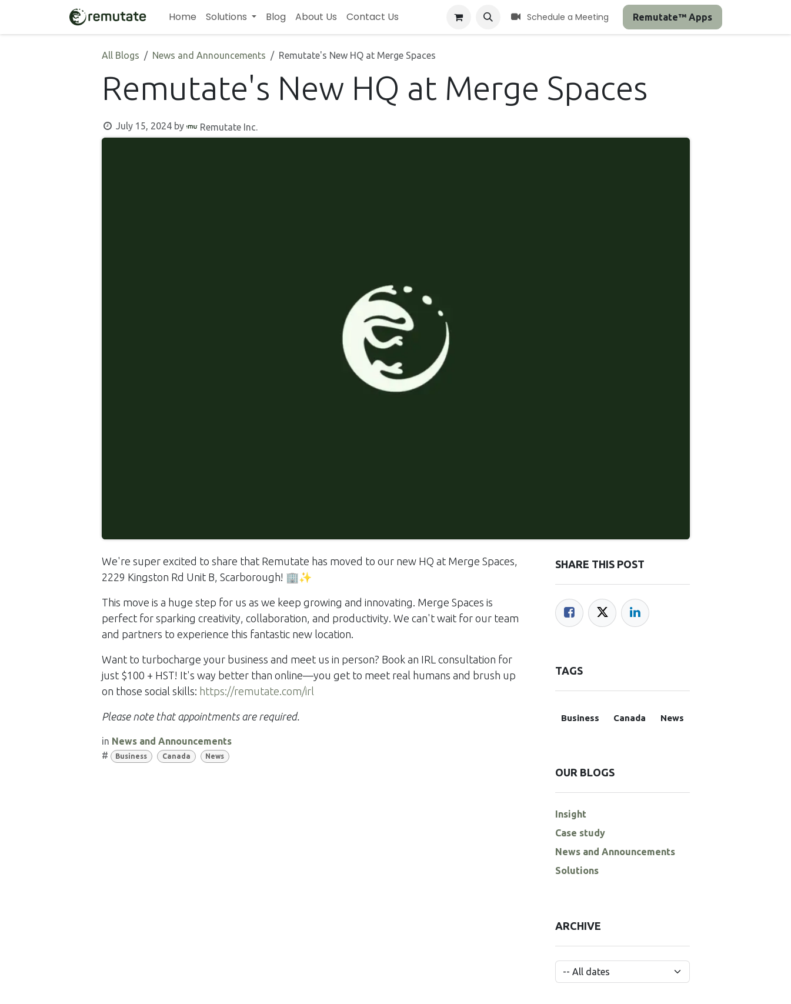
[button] (488, 17)
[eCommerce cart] (458, 17)
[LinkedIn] (635, 613)
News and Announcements (209, 55)
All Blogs (120, 55)
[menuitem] (182, 17)
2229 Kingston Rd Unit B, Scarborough (191, 577)
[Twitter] (602, 613)
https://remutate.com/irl (256, 691)
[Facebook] (569, 613)
